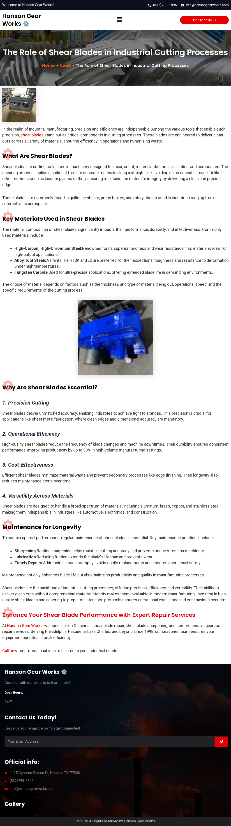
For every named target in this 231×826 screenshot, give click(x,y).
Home (48, 65)
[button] (119, 20)
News (65, 65)
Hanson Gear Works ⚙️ (21, 20)
